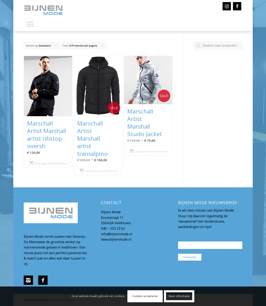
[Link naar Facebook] (237, 6)
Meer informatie (179, 296)
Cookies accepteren (145, 296)
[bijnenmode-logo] (46, 10)
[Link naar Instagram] (227, 6)
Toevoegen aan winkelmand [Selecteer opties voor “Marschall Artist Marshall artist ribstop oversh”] (48, 163)
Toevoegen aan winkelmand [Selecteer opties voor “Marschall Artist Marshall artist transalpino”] (98, 171)
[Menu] (30, 24)
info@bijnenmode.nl (116, 234)
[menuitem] (30, 25)
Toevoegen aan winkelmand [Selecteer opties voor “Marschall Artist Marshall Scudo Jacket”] (148, 151)
